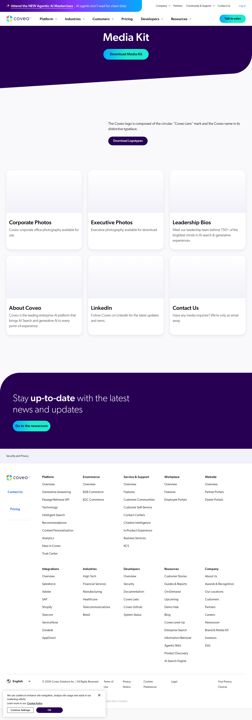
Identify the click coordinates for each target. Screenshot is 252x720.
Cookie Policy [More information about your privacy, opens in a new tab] (35, 704)
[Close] (99, 696)
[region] (54, 705)
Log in (242, 6)
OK (49, 710)
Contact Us (224, 6)
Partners (178, 6)
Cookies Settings (20, 710)
